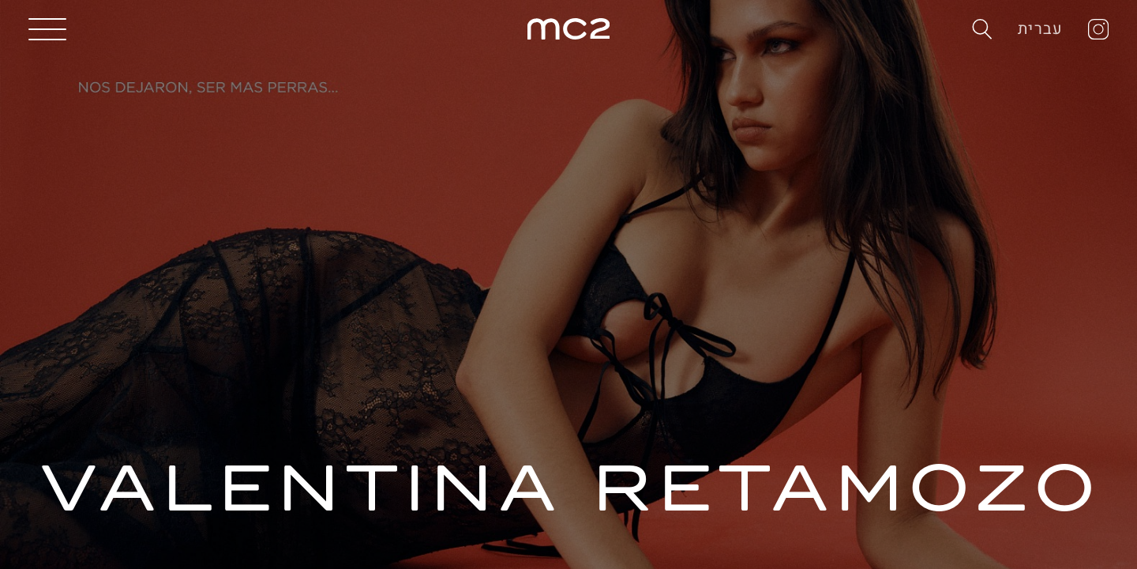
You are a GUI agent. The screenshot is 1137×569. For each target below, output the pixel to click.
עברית (1040, 28)
